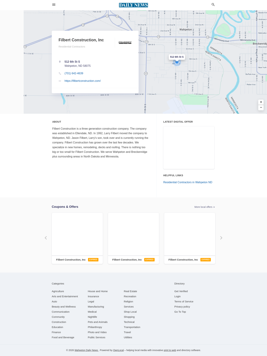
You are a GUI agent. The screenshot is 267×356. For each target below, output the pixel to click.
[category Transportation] (132, 327)
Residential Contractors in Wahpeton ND (187, 182)
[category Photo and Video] (97, 332)
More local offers (204, 207)
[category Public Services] (96, 337)
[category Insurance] (93, 296)
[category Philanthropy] (95, 327)
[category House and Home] (98, 291)
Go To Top (180, 311)
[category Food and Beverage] (63, 337)
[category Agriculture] (58, 291)
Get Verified (181, 291)
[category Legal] (91, 301)
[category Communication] (60, 311)
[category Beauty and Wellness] (64, 306)
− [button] (261, 107)
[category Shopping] (129, 316)
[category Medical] (92, 311)
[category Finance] (56, 332)
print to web (170, 350)
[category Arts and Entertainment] (65, 296)
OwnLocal (118, 350)
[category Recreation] (130, 296)
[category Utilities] (128, 337)
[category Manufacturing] (96, 306)
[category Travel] (127, 332)
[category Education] (57, 327)
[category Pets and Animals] (98, 321)
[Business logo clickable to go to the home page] (133, 5)
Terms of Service (183, 301)
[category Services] (129, 306)
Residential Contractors (72, 46)
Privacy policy (182, 306)
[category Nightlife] (92, 316)
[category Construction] (59, 321)
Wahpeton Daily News (87, 350)
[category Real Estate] (130, 291)
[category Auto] (54, 301)
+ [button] (261, 102)
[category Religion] (128, 301)
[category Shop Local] (130, 311)
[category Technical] (129, 321)
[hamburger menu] (54, 5)
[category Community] (58, 316)
